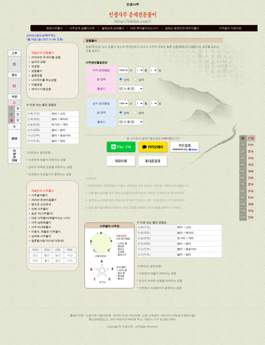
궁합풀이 (36, 70)
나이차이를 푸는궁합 (44, 80)
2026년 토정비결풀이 (44, 199)
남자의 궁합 (38, 61)
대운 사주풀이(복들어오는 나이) (50, 218)
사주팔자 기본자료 (230, 28)
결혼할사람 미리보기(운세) (47, 240)
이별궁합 (36, 84)
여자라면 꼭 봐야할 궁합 (46, 57)
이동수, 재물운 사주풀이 (46, 231)
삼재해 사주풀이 (41, 236)
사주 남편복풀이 (41, 222)
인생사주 (132, 4)
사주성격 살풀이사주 (82, 28)
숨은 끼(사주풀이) (42, 213)
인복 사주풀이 (39, 208)
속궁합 (35, 66)
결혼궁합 (36, 75)
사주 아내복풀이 (41, 227)
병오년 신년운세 (41, 204)
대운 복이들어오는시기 (144, 28)
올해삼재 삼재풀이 (113, 28)
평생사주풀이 (54, 28)
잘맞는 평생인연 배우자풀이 (182, 28)
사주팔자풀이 (39, 195)
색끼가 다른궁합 (41, 89)
